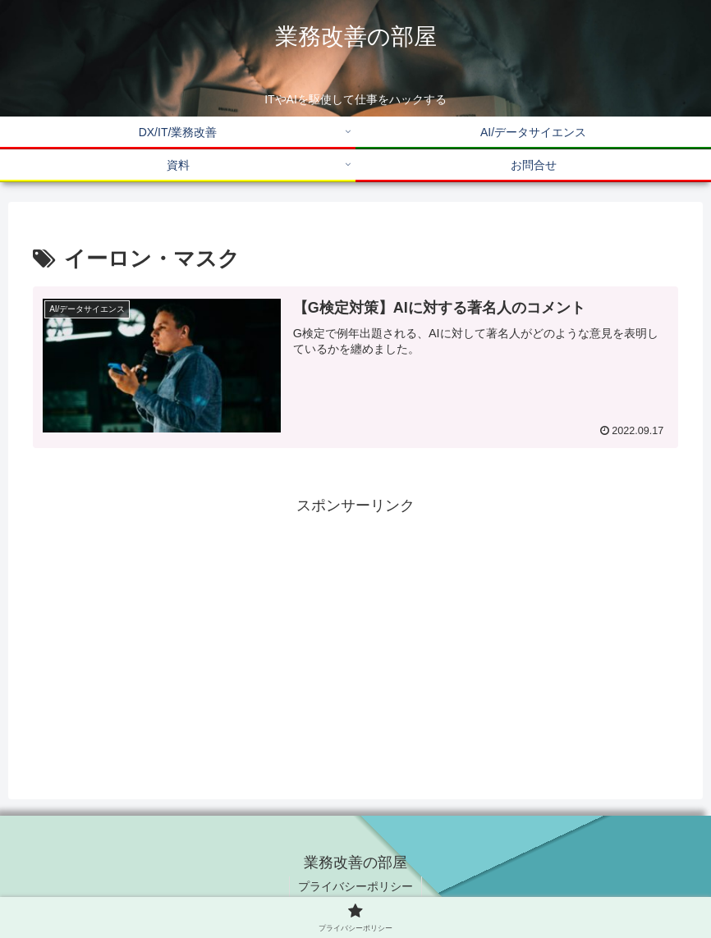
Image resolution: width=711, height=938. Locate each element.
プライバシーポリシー (355, 886)
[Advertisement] (355, 633)
